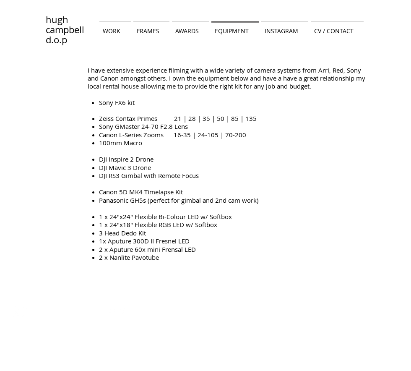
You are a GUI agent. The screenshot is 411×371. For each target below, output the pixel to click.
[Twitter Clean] (20, 311)
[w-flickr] (117, 311)
